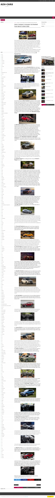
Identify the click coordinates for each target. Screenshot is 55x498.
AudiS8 (3, 93)
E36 (2, 161)
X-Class (3, 436)
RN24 (2, 361)
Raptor (3, 355)
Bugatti (3, 111)
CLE (2, 132)
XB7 (2, 448)
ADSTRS (48, 104)
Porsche (3, 334)
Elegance (3, 165)
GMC (2, 215)
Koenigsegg (3, 266)
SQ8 (2, 391)
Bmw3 (2, 105)
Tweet (18, 479)
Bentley (3, 99)
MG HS (3, 307)
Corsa (2, 138)
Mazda (3, 299)
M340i (3, 284)
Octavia (3, 322)
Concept (3, 134)
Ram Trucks (3, 352)
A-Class (3, 66)
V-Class (3, 424)
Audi (2, 90)
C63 (2, 117)
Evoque (3, 177)
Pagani (3, 325)
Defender (3, 149)
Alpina (3, 78)
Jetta (2, 260)
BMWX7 (3, 108)
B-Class (3, 96)
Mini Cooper (4, 310)
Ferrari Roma (4, 186)
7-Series (3, 63)
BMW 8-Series (4, 102)
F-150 (2, 180)
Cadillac (3, 120)
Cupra (2, 144)
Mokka (3, 314)
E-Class (3, 155)
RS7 (2, 370)
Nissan (3, 320)
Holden (3, 233)
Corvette (3, 140)
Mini (2, 308)
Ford (2, 192)
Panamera (3, 326)
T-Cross (3, 397)
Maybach (3, 298)
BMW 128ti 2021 (48, 86)
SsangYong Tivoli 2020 (49, 93)
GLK (2, 212)
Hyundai (3, 239)
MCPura (3, 302)
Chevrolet (3, 128)
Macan (3, 292)
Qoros (2, 344)
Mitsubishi (3, 313)
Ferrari (3, 185)
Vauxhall (3, 427)
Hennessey (3, 230)
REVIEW (3, 358)
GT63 (2, 224)
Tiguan (3, 409)
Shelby (3, 377)
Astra (2, 87)
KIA (2, 263)
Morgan (3, 316)
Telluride (3, 406)
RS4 (2, 367)
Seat (2, 376)
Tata (2, 403)
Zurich (3, 457)
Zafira (3, 454)
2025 (2, 57)
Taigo (2, 400)
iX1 (2, 254)
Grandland (3, 218)
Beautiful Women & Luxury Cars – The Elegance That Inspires (50, 73)
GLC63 (2, 209)
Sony (2, 385)
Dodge (3, 150)
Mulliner (3, 317)
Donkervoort (4, 152)
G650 (2, 198)
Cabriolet (3, 119)
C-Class (3, 116)
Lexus (2, 272)
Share (24, 479)
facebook (36, 487)
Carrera (3, 123)
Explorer (3, 179)
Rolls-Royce (4, 362)
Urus (2, 421)
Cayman (3, 126)
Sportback (3, 388)
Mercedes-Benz (4, 304)
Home (15, 22)
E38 (2, 162)
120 (2, 54)
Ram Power (3, 350)
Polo (2, 332)
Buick (2, 114)
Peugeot (3, 329)
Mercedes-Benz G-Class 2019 (46, 56)
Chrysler (3, 129)
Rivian (3, 359)
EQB (2, 170)
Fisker (3, 191)
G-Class (3, 194)
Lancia (3, 269)
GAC (2, 200)
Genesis (3, 203)
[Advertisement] (38, 9)
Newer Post (16, 484)
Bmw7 (3, 107)
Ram (2, 349)
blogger (18, 487)
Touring (3, 412)
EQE (2, 171)
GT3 (2, 221)
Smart (3, 383)
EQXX (2, 176)
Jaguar (3, 257)
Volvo (2, 430)
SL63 (2, 382)
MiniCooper (3, 311)
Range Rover (4, 353)
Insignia (3, 248)
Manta (3, 293)
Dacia (2, 147)
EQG (2, 173)
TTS (2, 418)
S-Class (3, 371)
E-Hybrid (3, 156)
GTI (2, 227)
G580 (2, 197)
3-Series (3, 60)
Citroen (3, 131)
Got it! (50, 496)
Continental (4, 135)
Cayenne (3, 125)
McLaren (3, 301)
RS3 (2, 365)
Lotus (2, 275)
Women (3, 433)
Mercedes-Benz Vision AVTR (6, 305)
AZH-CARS (7, 4)
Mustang (3, 319)
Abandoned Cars (4, 72)
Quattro (3, 346)
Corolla (3, 137)
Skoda (2, 379)
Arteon (3, 84)
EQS (2, 174)
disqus (27, 487)
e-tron (3, 158)
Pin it (31, 479)
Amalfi (3, 81)
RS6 (2, 368)
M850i (3, 290)
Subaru (3, 394)
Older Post (38, 484)
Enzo (2, 167)
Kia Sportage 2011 (48, 79)
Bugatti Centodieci (5, 113)
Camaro (3, 122)
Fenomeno (3, 183)
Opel (2, 323)
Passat (3, 328)
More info (26, 496)
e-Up (2, 159)
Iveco (2, 251)
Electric (3, 164)
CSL (2, 143)
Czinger (3, 146)
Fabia (2, 182)
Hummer (3, 236)
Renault (3, 356)
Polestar (3, 331)
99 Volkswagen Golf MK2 (49, 100)
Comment (38, 479)
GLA (2, 206)
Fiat (2, 188)
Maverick (3, 296)
